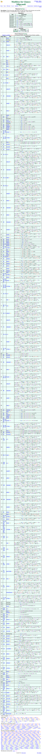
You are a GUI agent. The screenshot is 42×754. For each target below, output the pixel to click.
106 (4, 485)
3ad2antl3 (8, 362)
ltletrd (7, 280)
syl (7, 154)
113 (4, 519)
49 (3, 244)
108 (4, 499)
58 (5, 256)
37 (3, 169)
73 (5, 313)
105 (4, 536)
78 (5, 348)
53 (3, 248)
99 (3, 434)
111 (4, 522)
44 (3, 222)
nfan (7, 64)
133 (4, 616)
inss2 (7, 610)
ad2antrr (8, 357)
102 (4, 462)
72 (3, 306)
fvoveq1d (8, 434)
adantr (7, 200)
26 (3, 126)
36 (3, 313)
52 (3, 245)
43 (5, 285)
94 (5, 420)
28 (5, 132)
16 (3, 95)
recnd (7, 239)
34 (3, 149)
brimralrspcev (9, 592)
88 (5, 425)
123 (4, 586)
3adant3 (8, 126)
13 (3, 82)
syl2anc (8, 247)
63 (3, 280)
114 (4, 524)
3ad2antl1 (8, 95)
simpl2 (7, 103)
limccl (7, 38)
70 (5, 293)
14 (5, 82)
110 (4, 530)
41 (3, 293)
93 (3, 417)
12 (5, 74)
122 (4, 578)
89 (3, 426)
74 (3, 570)
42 (3, 207)
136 (4, 627)
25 (3, 124)
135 (4, 624)
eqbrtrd (8, 313)
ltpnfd (7, 417)
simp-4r (8, 44)
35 (5, 154)
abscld (7, 245)
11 (3, 74)
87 (3, 425)
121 (4, 571)
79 (5, 376)
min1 (7, 272)
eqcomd (8, 146)
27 (3, 127)
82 (3, 362)
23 (3, 121)
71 (5, 305)
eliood (7, 132)
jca (7, 185)
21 (3, 130)
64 (5, 280)
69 (5, 287)
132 (4, 615)
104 (4, 547)
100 (4, 439)
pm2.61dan (8, 571)
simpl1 (7, 234)
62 (3, 265)
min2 (7, 514)
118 (4, 550)
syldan (7, 563)
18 (5, 137)
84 (5, 377)
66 (3, 275)
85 (3, 563)
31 (3, 154)
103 (4, 463)
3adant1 (8, 258)
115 (4, 532)
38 (3, 185)
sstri (7, 614)
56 (3, 256)
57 (3, 254)
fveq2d (7, 149)
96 (5, 426)
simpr (7, 110)
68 (3, 281)
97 (3, 438)
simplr (7, 50)
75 (3, 326)
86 (3, 390)
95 (3, 421)
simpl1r (8, 447)
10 (4, 69)
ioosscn (8, 612)
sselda (7, 124)
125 (4, 598)
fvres (7, 142)
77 (3, 376)
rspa (7, 299)
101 (4, 555)
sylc (7, 305)
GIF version (40, 6)
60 (3, 261)
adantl (7, 254)
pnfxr (7, 411)
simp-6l (8, 89)
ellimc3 (8, 619)
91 (3, 413)
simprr (7, 237)
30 (5, 138)
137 (4, 631)
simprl (7, 268)
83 (3, 377)
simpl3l (8, 193)
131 (4, 613)
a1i (7, 116)
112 (4, 516)
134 (4, 619)
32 (3, 144)
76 (3, 334)
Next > (40, 1)
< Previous (36, 1)
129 (4, 609)
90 (3, 419)
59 (3, 258)
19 (3, 138)
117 (4, 549)
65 (5, 273)
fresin (7, 606)
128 (4, 608)
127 (4, 622)
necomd (8, 355)
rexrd (7, 120)
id (6, 353)
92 (5, 419)
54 (3, 279)
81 (3, 357)
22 (3, 120)
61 (5, 279)
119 (4, 557)
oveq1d (8, 144)
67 (3, 277)
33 (3, 146)
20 (3, 116)
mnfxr (7, 115)
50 (3, 242)
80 (3, 355)
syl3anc (8, 137)
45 (3, 286)
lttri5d (7, 376)
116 (4, 537)
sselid (7, 41)
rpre (7, 249)
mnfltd (7, 127)
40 (3, 305)
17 (3, 137)
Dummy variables (6, 35)
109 (4, 528)
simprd (7, 627)
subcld (7, 244)
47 (3, 247)
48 (5, 247)
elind (7, 177)
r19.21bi (8, 631)
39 (5, 185)
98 (3, 432)
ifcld (7, 56)
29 (3, 133)
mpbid (7, 623)
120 (4, 564)
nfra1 (7, 66)
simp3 (7, 129)
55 (3, 251)
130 (4, 618)
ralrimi (7, 586)
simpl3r (8, 229)
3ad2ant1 (8, 121)
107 (4, 527)
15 (3, 585)
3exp (7, 578)
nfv (7, 60)
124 (5, 597)
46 (5, 286)
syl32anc (8, 286)
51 (5, 244)
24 (5, 130)
